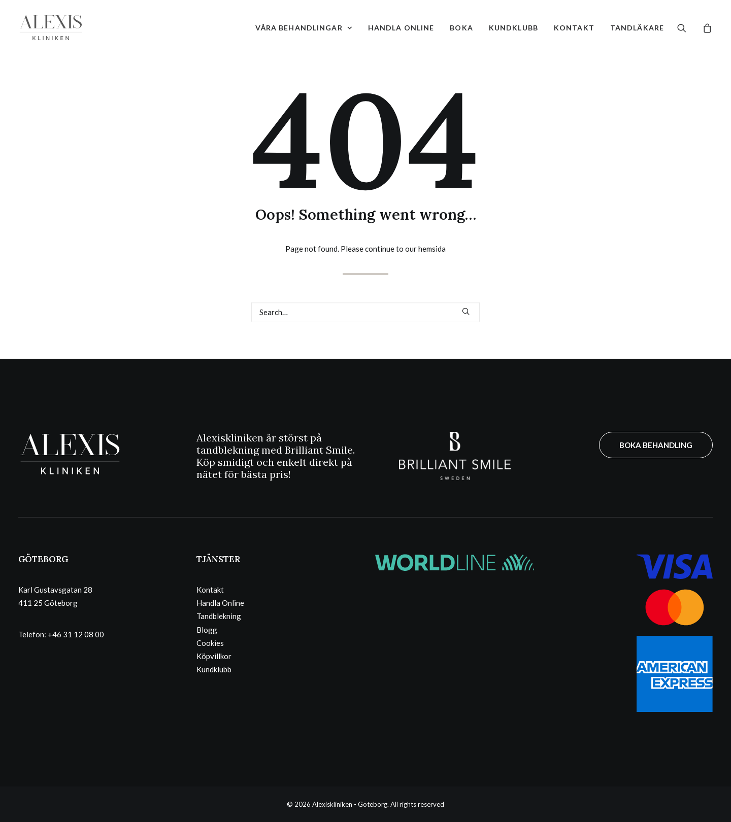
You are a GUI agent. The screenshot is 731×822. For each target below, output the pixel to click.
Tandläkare (637, 27)
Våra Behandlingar (303, 27)
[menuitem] (303, 27)
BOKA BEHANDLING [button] (655, 445)
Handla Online (401, 27)
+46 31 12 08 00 (76, 634)
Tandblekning (218, 616)
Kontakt (574, 27)
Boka (461, 27)
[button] (688, 27)
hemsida (432, 248)
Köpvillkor (213, 656)
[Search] (365, 312)
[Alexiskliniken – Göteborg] (50, 28)
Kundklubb (513, 27)
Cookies (210, 642)
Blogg (206, 629)
